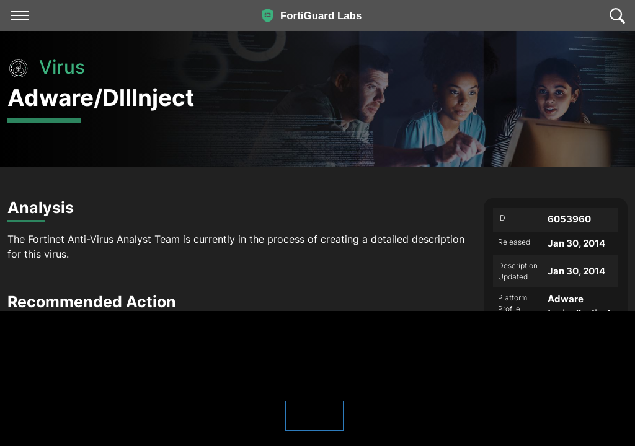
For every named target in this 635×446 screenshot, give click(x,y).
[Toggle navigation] (20, 15)
